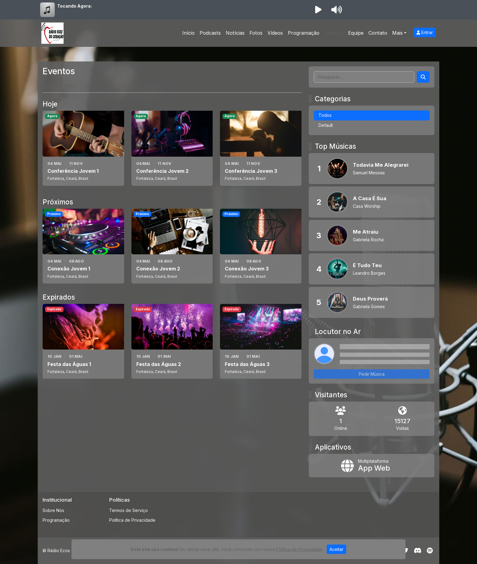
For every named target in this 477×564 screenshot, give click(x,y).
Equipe (356, 33)
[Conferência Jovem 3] (260, 148)
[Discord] (417, 550)
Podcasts (210, 33)
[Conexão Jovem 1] (83, 246)
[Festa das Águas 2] (172, 341)
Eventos (333, 33)
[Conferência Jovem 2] (172, 148)
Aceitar (336, 549)
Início (188, 33)
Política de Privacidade (132, 520)
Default (326, 125)
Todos (325, 115)
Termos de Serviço (128, 510)
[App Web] (371, 466)
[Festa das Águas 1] (83, 341)
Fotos (256, 33)
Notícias (235, 33)
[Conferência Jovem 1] (83, 148)
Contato (377, 33)
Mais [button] (397, 33)
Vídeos (275, 33)
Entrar (424, 32)
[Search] (423, 77)
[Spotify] (430, 550)
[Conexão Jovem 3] (260, 246)
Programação (303, 33)
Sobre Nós (53, 510)
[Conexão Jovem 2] (172, 246)
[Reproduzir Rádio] (318, 9)
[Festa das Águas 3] (260, 341)
